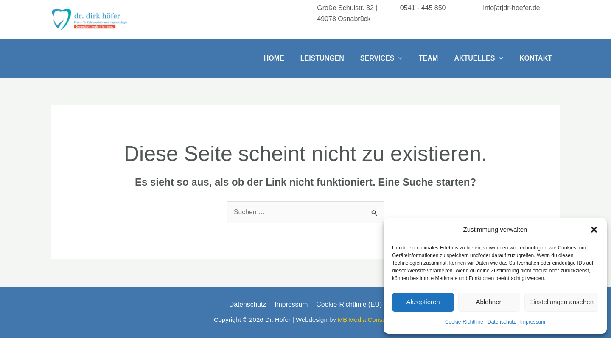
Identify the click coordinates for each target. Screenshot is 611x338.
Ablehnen (489, 301)
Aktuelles (482, 58)
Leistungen (334, 58)
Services (390, 58)
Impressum (532, 322)
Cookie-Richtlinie (464, 322)
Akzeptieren (423, 301)
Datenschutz (502, 322)
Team (434, 58)
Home (288, 58)
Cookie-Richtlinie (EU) (347, 304)
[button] (594, 229)
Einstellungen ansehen (561, 301)
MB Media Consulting (367, 320)
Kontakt (537, 58)
